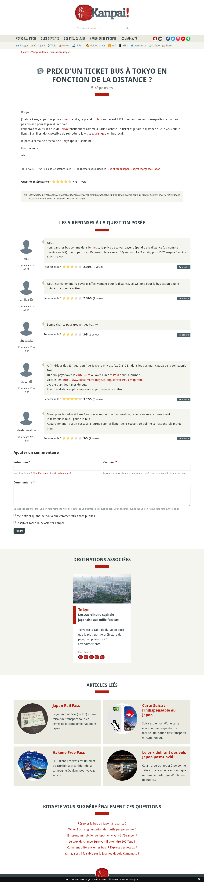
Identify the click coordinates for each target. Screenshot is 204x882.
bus (99, 119)
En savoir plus (132, 879)
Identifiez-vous (40, 473)
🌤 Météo (154, 45)
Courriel (110, 462)
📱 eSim (123, 45)
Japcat (24, 381)
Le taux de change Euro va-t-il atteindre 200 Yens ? (102, 841)
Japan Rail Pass (66, 705)
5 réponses (102, 87)
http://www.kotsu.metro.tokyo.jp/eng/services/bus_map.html (103, 380)
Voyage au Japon (26, 38)
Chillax (24, 300)
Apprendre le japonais (103, 38)
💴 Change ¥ (37, 45)
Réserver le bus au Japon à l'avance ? (102, 823)
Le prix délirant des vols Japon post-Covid (164, 754)
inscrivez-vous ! (63, 473)
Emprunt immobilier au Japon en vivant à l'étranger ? (102, 835)
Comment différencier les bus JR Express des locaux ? (102, 847)
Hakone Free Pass (69, 752)
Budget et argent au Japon (145, 169)
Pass (116, 375)
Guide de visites (50, 38)
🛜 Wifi (112, 45)
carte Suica (83, 375)
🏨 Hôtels (63, 45)
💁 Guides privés (95, 45)
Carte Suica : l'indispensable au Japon (159, 710)
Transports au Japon (60, 51)
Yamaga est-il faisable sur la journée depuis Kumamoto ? (102, 853)
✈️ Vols (51, 45)
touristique (99, 133)
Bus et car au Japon (119, 169)
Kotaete (25, 51)
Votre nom (22, 462)
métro (95, 247)
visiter (64, 119)
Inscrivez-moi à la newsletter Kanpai (40, 523)
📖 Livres (167, 45)
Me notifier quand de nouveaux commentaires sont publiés (56, 516)
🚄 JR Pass (78, 45)
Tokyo (64, 129)
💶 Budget (22, 45)
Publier (19, 531)
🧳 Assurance (138, 45)
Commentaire (24, 482)
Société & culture (74, 38)
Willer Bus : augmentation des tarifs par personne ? (102, 829)
